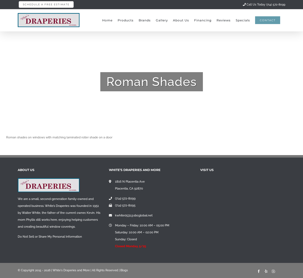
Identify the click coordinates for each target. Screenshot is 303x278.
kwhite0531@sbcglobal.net (134, 215)
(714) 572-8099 (125, 198)
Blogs (124, 270)
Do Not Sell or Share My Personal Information (50, 236)
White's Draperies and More (71, 270)
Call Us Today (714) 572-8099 (264, 4)
